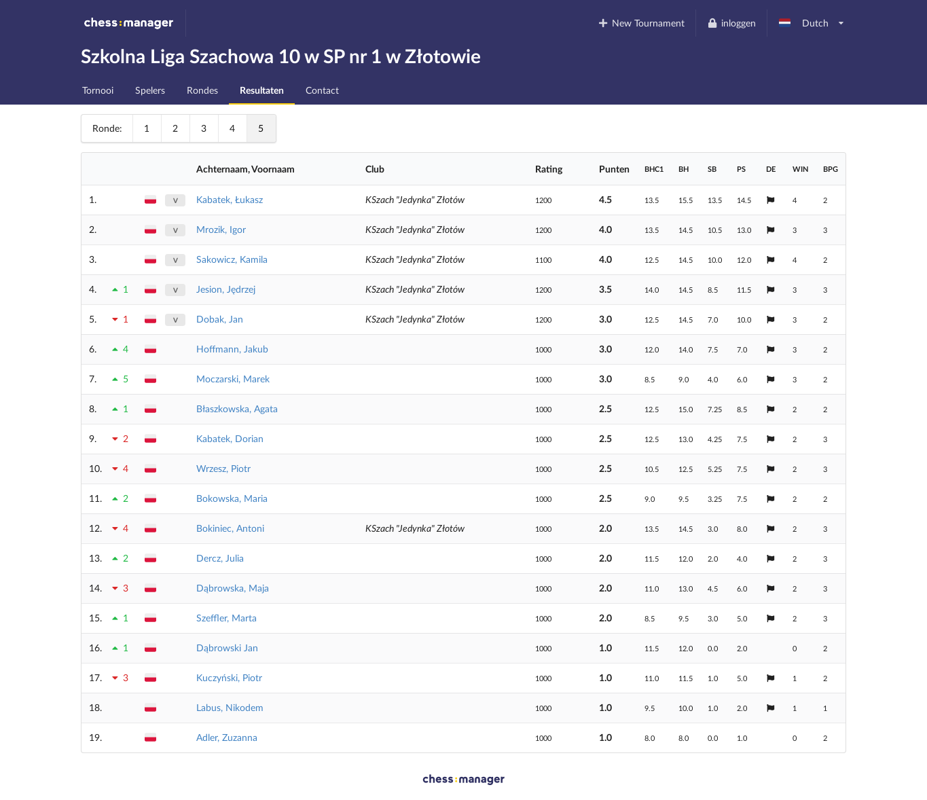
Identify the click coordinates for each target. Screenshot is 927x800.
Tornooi (97, 90)
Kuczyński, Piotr (229, 677)
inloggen (731, 23)
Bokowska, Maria (232, 498)
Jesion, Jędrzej (225, 289)
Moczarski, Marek (233, 378)
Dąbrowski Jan (227, 647)
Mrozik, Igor (221, 229)
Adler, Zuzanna (226, 737)
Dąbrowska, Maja (232, 588)
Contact (322, 90)
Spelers (150, 90)
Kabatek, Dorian (229, 438)
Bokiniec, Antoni (230, 528)
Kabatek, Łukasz (229, 199)
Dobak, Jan (219, 319)
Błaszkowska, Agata (237, 408)
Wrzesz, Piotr (223, 468)
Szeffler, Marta (226, 617)
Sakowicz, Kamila (232, 259)
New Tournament (641, 23)
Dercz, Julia (220, 558)
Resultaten (262, 90)
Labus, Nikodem (229, 707)
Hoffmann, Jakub (232, 348)
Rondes (202, 90)
